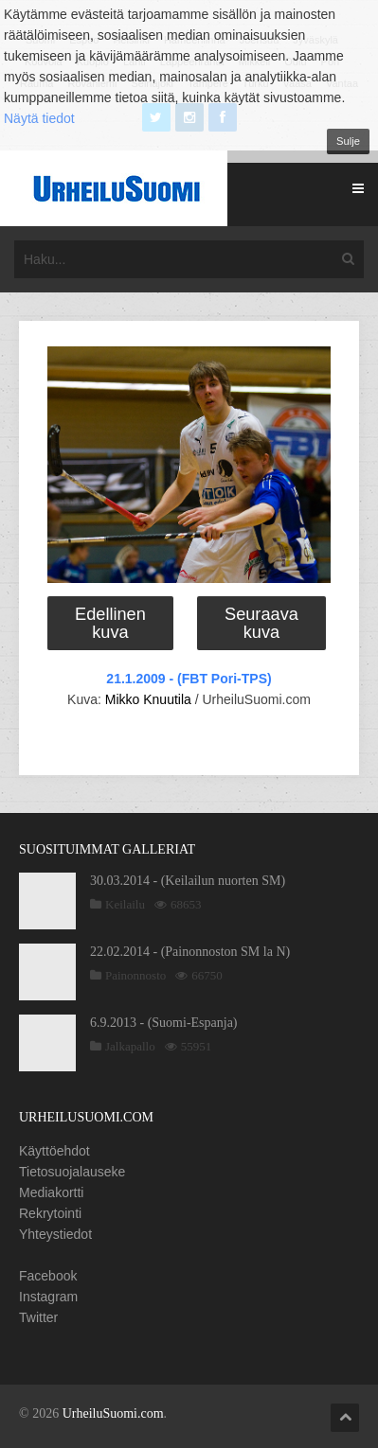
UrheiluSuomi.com (113, 1413)
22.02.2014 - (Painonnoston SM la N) (190, 952)
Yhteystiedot (55, 1234)
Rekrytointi (50, 1213)
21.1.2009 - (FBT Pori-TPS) (188, 678)
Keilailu (125, 904)
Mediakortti (51, 1192)
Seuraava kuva (261, 623)
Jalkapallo (130, 1046)
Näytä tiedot (39, 118)
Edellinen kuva (110, 623)
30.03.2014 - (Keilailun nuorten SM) (187, 881)
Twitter (38, 1317)
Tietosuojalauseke (72, 1171)
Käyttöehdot (54, 1150)
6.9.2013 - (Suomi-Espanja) (164, 1022)
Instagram (48, 1296)
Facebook (48, 1275)
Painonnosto (135, 975)
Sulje (348, 141)
